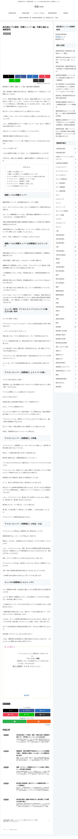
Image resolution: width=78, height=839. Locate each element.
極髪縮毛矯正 (6, 700)
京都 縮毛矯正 (66, 235)
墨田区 (66, 259)
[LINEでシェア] (39, 76)
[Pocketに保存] (31, 76)
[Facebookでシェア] (15, 76)
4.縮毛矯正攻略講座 (66, 163)
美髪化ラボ (66, 359)
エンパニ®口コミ (66, 175)
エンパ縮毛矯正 (66, 183)
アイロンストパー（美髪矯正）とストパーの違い (22, 175)
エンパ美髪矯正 (66, 187)
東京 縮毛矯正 (66, 279)
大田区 (66, 263)
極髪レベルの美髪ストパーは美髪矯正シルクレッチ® (23, 170)
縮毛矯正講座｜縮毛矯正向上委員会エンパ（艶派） (65, 52)
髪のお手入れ (66, 383)
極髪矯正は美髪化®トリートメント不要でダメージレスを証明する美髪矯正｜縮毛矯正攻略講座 (66, 122)
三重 (66, 231)
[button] (47, 76)
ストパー (66, 203)
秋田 (66, 323)
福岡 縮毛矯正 (66, 319)
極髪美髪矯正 (66, 295)
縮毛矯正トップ (60, 37)
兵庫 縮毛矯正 (66, 239)
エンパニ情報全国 (66, 179)
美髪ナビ (66, 351)
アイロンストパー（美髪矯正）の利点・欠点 (21, 180)
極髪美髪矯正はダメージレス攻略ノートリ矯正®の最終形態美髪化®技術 (66, 113)
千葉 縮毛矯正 (66, 251)
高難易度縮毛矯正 (66, 379)
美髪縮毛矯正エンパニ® (66, 371)
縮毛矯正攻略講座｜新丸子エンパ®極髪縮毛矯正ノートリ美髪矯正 (66, 104)
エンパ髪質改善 (66, 191)
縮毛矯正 (66, 327)
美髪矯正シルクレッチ (66, 367)
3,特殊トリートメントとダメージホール (66, 158)
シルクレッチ (66, 199)
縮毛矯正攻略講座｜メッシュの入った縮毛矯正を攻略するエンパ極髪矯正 (65, 77)
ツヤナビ (66, 219)
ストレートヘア (66, 207)
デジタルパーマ (66, 223)
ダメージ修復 (66, 215)
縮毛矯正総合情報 (66, 343)
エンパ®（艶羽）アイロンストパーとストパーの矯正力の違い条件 (27, 172)
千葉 (66, 247)
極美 (66, 287)
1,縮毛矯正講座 (66, 148)
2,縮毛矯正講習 (66, 152)
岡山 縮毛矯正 (66, 271)
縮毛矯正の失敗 (66, 339)
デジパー (66, 227)
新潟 (66, 275)
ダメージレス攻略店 (66, 211)
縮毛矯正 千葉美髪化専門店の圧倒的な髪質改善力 (65, 97)
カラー (66, 195)
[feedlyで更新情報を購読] (14, 718)
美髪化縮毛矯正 (66, 363)
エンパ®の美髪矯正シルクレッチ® (18, 182)
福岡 (66, 315)
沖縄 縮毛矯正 (66, 307)
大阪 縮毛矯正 (66, 267)
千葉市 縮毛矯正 (66, 255)
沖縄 (66, 299)
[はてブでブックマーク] (23, 76)
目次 (24, 163)
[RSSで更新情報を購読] (39, 718)
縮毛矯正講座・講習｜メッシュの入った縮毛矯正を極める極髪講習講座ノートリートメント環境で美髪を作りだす (65, 132)
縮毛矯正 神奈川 (66, 335)
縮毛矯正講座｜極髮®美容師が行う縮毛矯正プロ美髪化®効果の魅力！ (66, 69)
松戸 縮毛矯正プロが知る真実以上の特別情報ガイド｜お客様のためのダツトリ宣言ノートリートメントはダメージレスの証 (65, 87)
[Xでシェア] (7, 76)
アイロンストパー (66, 167)
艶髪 (66, 374)
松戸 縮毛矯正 (66, 283)
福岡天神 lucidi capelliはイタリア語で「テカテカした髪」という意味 (66, 60)
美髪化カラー (66, 355)
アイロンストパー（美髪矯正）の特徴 (19, 177)
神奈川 (66, 311)
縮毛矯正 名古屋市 (66, 331)
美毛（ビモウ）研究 (66, 347)
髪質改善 (66, 386)
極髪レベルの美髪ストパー (16, 167)
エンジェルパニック (66, 171)
